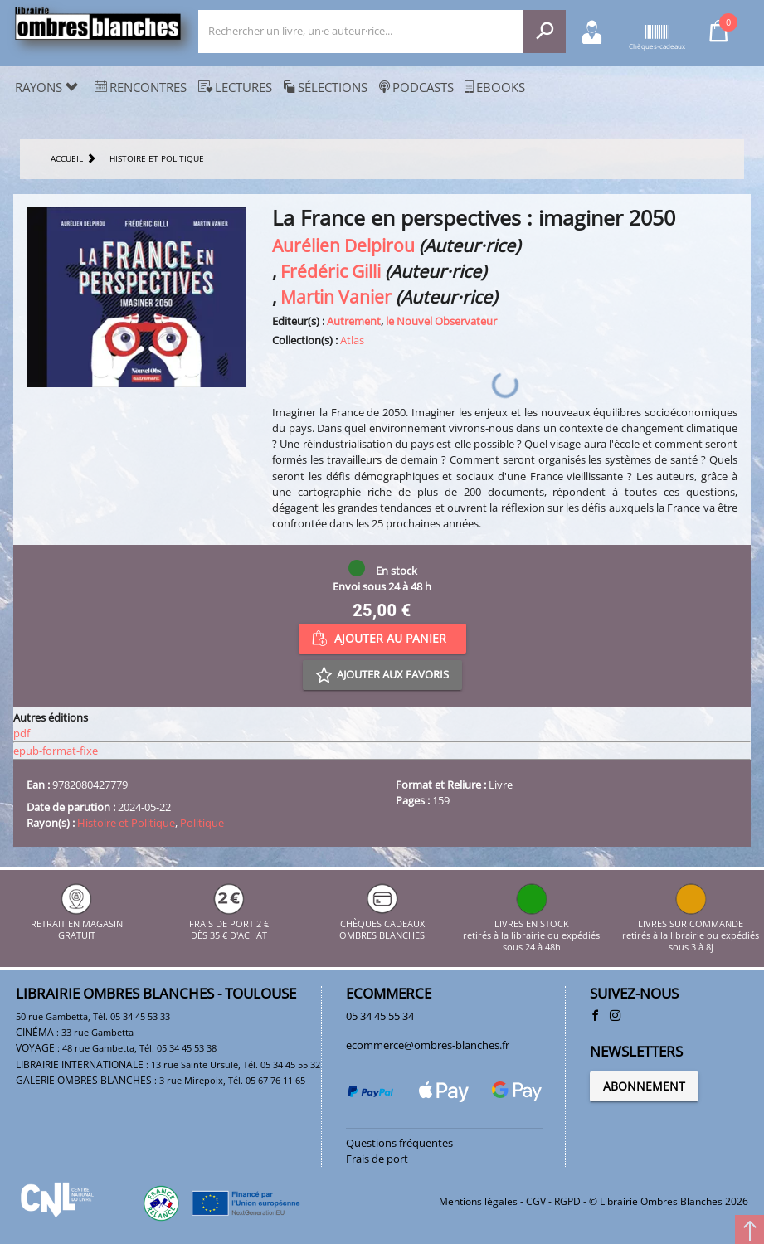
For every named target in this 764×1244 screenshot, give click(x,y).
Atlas (352, 340)
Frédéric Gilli (330, 271)
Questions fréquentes (399, 1142)
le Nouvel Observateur (441, 320)
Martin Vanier (336, 296)
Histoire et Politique (126, 822)
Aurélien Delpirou (343, 245)
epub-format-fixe (55, 750)
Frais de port (377, 1158)
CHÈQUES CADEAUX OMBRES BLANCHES (382, 923)
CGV (536, 1201)
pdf (21, 733)
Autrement (354, 320)
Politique (202, 822)
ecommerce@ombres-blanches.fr (427, 1044)
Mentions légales (478, 1201)
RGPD (567, 1201)
